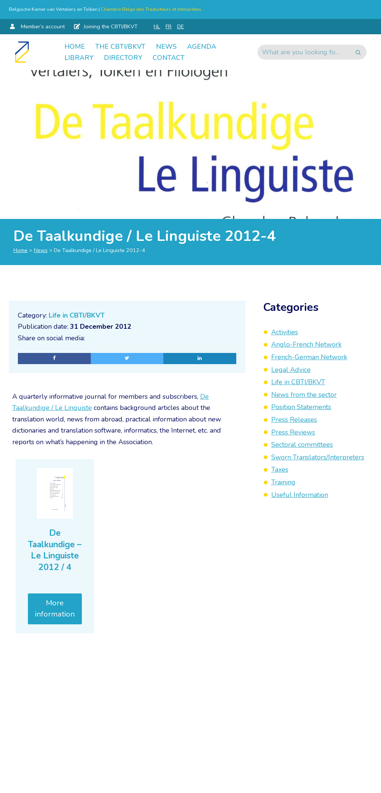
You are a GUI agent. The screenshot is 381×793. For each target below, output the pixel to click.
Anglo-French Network (306, 344)
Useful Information (299, 494)
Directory (123, 57)
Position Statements (301, 406)
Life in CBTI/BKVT (77, 315)
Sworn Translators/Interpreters (317, 457)
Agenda (201, 46)
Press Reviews (293, 432)
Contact (169, 57)
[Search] (303, 52)
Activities (284, 332)
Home (74, 46)
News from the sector (304, 394)
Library (78, 57)
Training (283, 482)
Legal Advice (291, 369)
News (166, 46)
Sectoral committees (302, 444)
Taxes (279, 469)
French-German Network (309, 357)
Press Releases (294, 419)
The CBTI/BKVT (120, 46)
